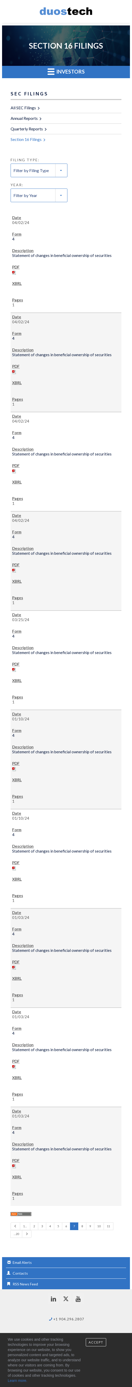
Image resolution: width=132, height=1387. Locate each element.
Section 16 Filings (26, 139)
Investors (66, 71)
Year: (17, 185)
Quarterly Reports (27, 128)
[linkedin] (53, 1298)
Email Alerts (22, 1262)
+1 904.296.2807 (68, 1319)
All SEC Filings (23, 107)
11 (108, 1226)
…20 (16, 1234)
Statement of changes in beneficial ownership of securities (62, 255)
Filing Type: (25, 160)
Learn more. (17, 1381)
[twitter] (65, 1298)
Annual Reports (24, 118)
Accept (96, 1342)
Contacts (20, 1273)
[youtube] (78, 1298)
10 (98, 1226)
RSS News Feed (25, 1284)
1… (25, 1226)
